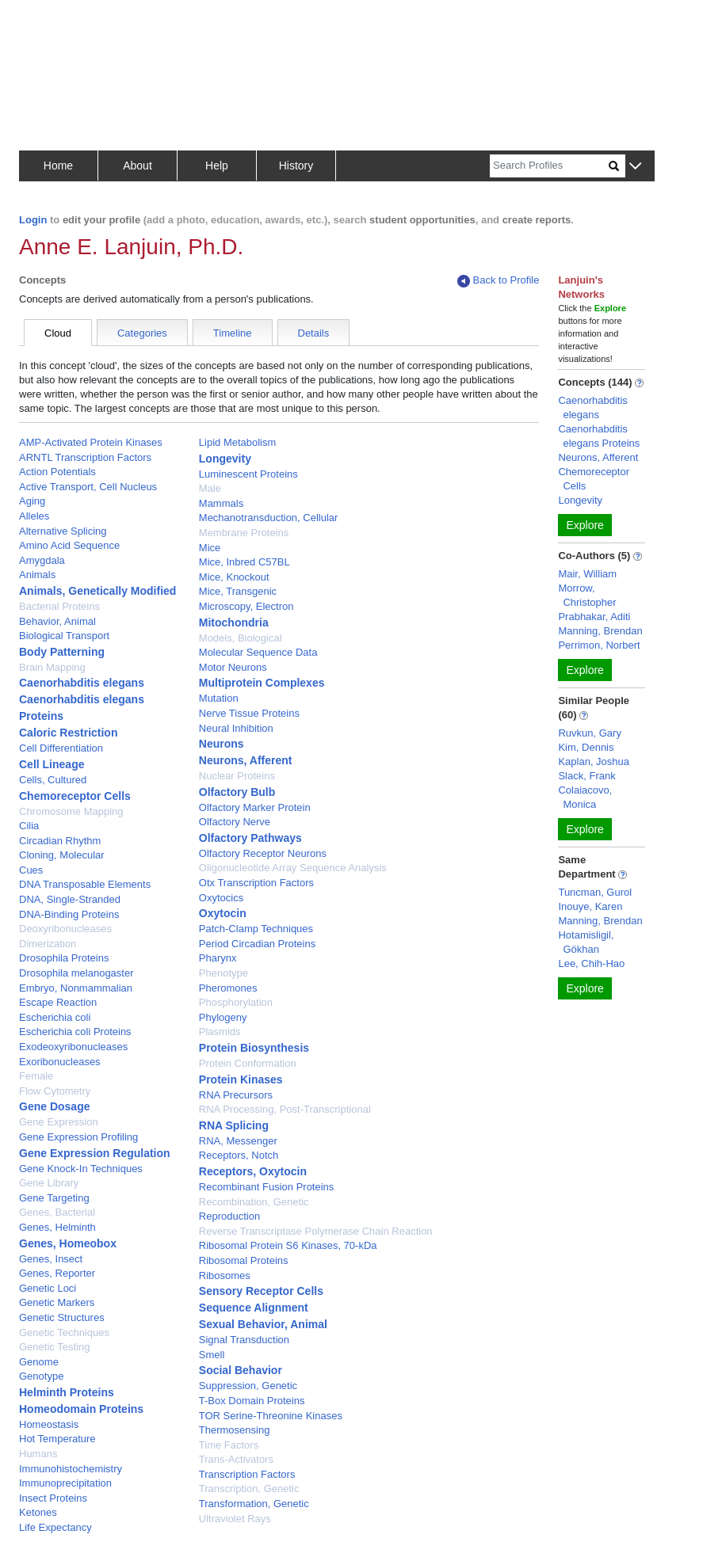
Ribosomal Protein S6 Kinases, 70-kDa (288, 1245)
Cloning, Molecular (62, 855)
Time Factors (228, 1445)
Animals (37, 575)
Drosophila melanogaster (76, 973)
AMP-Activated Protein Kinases (90, 442)
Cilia (29, 826)
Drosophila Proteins (64, 958)
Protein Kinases (241, 1079)
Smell (212, 1355)
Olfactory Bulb (237, 792)
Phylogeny (223, 1017)
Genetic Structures (62, 1317)
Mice (209, 548)
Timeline (232, 333)
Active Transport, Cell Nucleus (88, 487)
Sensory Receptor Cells (261, 1291)
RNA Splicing (234, 1125)
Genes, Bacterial (57, 1212)
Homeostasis (48, 1424)
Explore (584, 525)
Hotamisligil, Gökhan (585, 942)
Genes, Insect (50, 1259)
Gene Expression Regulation (94, 1153)
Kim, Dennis (585, 747)
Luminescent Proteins (248, 474)
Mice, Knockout (234, 577)
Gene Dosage (54, 1106)
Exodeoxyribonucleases (73, 1047)
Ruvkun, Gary (589, 733)
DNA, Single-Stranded (69, 899)
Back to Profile (498, 280)
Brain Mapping (52, 667)
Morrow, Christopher (587, 595)
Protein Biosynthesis (254, 1047)
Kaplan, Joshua (593, 761)
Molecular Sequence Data (258, 652)
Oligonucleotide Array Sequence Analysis (293, 868)
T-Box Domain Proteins (252, 1401)
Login (33, 220)
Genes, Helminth (57, 1227)
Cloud (57, 333)
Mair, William (587, 574)
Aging (32, 501)
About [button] (137, 165)
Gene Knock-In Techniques (81, 1169)
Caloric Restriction (68, 732)
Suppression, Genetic (248, 1386)
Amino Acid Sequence (69, 545)
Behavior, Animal (57, 621)
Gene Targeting (54, 1198)
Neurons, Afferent (245, 760)
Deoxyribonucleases (65, 929)
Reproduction (229, 1216)
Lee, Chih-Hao (591, 963)
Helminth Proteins (66, 1392)
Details (314, 333)
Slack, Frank (586, 776)
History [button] (296, 165)
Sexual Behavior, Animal (263, 1324)
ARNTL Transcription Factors (85, 457)
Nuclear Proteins (237, 776)
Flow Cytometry (54, 1091)
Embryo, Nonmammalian (75, 988)
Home (58, 165)
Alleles (34, 516)
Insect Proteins (53, 1498)
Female (36, 1076)
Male (210, 488)
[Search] (549, 165)
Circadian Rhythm (60, 841)
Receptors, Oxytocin (253, 1171)
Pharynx (218, 958)
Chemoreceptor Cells (75, 796)
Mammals (221, 503)
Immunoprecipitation (65, 1483)
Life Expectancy (55, 1527)
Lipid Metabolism (238, 442)
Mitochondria (234, 622)
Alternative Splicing (63, 531)
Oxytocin (222, 913)
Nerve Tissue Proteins (249, 713)
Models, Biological (240, 638)
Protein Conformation (247, 1063)
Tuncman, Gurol (595, 892)
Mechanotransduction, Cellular (268, 518)
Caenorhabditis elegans (81, 682)
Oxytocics (221, 898)
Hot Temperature (57, 1439)
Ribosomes (224, 1275)
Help (216, 165)
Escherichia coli (54, 1017)
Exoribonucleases (60, 1062)
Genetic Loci (47, 1288)
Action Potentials (57, 472)
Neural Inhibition (236, 728)
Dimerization (47, 944)
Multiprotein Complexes (262, 682)
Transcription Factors (247, 1474)
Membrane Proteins (243, 533)
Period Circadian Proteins (257, 944)
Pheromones (228, 988)
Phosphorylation (236, 1002)
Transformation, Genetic (254, 1504)
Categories (142, 333)
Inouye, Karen (590, 906)
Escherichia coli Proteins (75, 1031)
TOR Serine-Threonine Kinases (270, 1416)
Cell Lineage (51, 764)
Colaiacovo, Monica (585, 797)
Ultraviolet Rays (235, 1519)
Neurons (221, 743)
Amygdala (42, 560)
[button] (635, 167)
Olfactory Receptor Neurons (263, 853)
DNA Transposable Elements (85, 884)
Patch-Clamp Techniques (256, 929)
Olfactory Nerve (234, 822)
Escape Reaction (58, 1002)
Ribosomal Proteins (243, 1260)
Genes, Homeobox (68, 1243)
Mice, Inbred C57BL (244, 562)
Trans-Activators (236, 1459)
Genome (39, 1362)
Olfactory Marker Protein (255, 807)
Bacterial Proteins (59, 606)
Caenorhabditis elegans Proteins (599, 436)
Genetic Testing (54, 1347)
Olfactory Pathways (250, 838)
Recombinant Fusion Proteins (266, 1187)
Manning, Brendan (600, 631)
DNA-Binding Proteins (69, 914)
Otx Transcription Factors (256, 883)
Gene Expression (58, 1122)
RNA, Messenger (238, 1141)
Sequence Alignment (253, 1307)
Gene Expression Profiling (78, 1137)
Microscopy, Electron (246, 606)
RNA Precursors (236, 1095)
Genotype (41, 1376)
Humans (38, 1454)
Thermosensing (234, 1430)
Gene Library (48, 1183)
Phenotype (223, 973)
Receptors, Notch (238, 1155)
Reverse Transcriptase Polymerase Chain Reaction (316, 1231)
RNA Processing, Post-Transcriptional (285, 1109)
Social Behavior (240, 1370)
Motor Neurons (233, 667)
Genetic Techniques (64, 1332)
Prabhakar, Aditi (594, 616)
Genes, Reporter (57, 1273)
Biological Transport (64, 636)
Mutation (219, 698)
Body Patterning (62, 651)
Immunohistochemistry (70, 1469)
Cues (31, 870)
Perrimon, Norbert (599, 645)
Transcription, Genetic (249, 1488)
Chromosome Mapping (71, 811)
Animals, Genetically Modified (97, 590)
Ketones (38, 1512)
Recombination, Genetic (254, 1202)
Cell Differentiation (61, 748)
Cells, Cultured (52, 780)
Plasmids (220, 1031)
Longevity (225, 458)
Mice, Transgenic (238, 591)
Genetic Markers (56, 1302)
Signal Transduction (244, 1340)
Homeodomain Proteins (81, 1409)
